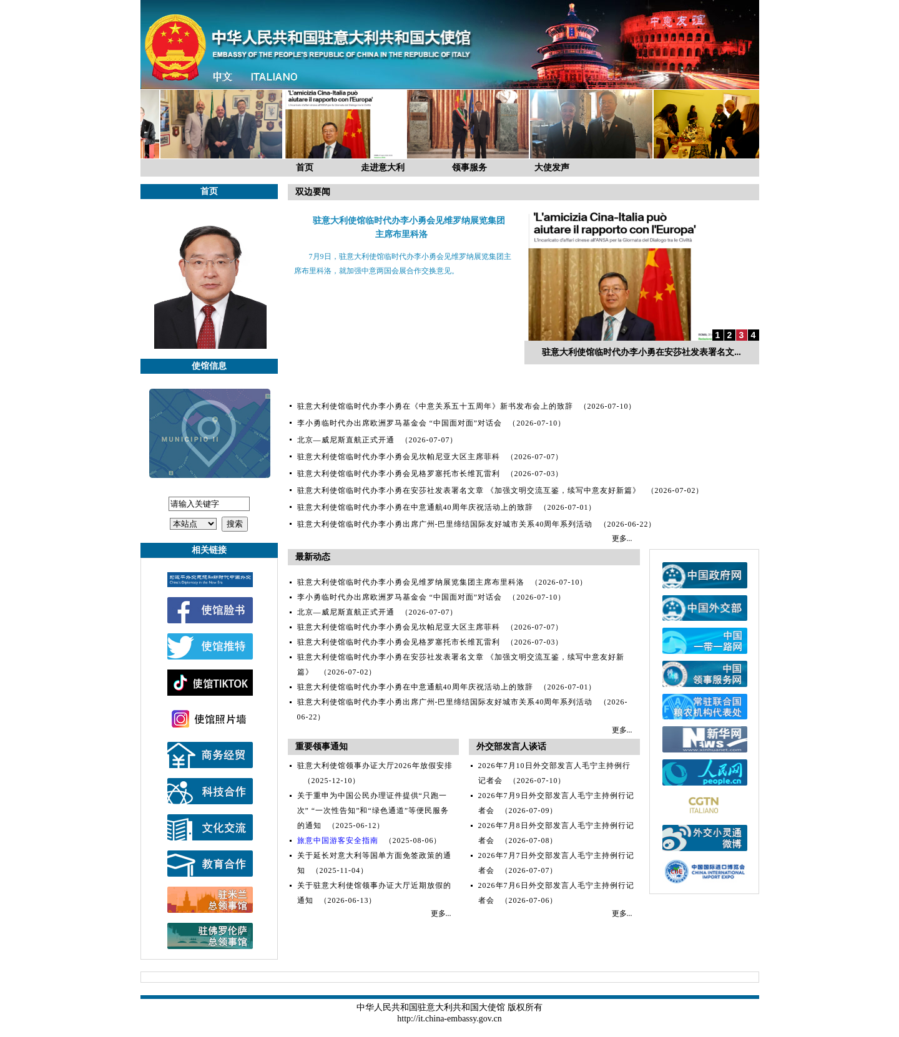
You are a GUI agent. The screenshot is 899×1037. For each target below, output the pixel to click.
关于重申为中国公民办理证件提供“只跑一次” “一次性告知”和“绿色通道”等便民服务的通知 (373, 810)
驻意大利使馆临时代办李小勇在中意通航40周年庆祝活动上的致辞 (415, 507)
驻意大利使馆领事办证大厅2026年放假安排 (375, 765)
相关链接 (209, 550)
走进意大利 (383, 167)
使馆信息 (209, 366)
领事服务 (469, 167)
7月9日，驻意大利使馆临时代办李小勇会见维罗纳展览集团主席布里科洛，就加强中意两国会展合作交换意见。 (402, 263)
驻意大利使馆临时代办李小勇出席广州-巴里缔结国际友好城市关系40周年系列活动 (445, 524)
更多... (622, 538)
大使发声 (551, 167)
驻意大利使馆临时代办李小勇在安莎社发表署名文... (641, 352)
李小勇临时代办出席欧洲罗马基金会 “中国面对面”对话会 (400, 423)
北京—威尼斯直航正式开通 (346, 440)
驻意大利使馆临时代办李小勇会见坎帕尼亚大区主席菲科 (398, 456)
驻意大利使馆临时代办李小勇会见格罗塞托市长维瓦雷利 (398, 473)
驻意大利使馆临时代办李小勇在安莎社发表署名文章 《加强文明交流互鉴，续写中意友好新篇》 (469, 490)
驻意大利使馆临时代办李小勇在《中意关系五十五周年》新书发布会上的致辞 (435, 406)
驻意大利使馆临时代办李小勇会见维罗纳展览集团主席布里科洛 (410, 582)
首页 (304, 167)
